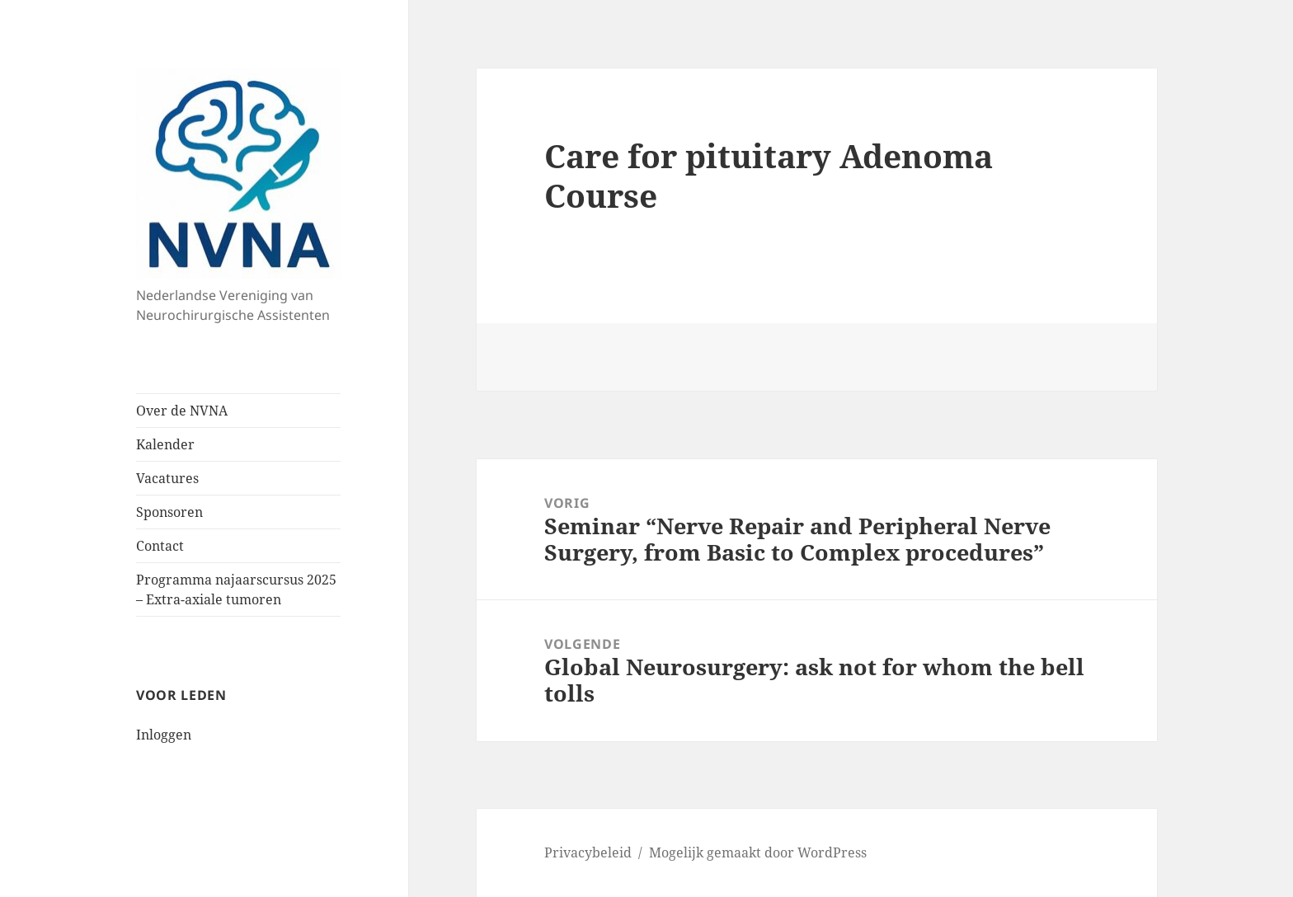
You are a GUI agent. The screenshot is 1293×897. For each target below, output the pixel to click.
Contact (160, 546)
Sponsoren (169, 512)
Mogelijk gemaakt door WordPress (758, 852)
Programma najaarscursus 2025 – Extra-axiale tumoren (236, 589)
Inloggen (163, 735)
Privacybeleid (588, 852)
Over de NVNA (182, 411)
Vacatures (167, 478)
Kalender (165, 444)
